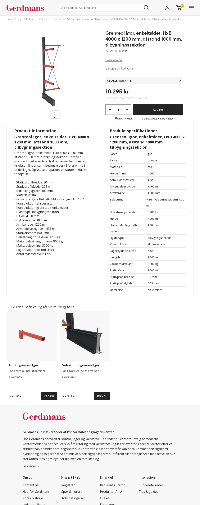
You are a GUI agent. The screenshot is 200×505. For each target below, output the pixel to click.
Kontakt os (30, 485)
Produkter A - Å (111, 491)
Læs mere (113, 60)
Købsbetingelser (73, 498)
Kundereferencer (151, 485)
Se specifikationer (120, 68)
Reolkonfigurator (112, 485)
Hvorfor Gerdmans (36, 491)
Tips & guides (148, 491)
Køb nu (158, 110)
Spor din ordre (71, 491)
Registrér (68, 485)
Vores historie (33, 498)
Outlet (104, 498)
